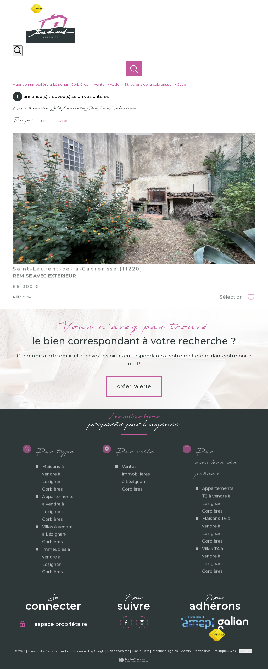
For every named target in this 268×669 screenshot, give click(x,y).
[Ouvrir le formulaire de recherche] (18, 50)
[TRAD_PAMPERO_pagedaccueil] (50, 41)
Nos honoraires (118, 651)
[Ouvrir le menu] (259, 65)
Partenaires (202, 651)
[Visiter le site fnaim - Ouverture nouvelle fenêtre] (217, 635)
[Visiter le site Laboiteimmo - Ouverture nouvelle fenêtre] (134, 661)
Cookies (246, 651)
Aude (114, 84)
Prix (44, 121)
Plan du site (140, 651)
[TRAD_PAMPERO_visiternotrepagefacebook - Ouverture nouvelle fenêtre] (126, 622)
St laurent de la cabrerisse (148, 84)
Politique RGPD (225, 651)
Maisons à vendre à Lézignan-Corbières (53, 503)
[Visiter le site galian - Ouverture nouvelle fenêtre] (233, 622)
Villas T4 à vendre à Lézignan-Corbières (212, 585)
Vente (99, 84)
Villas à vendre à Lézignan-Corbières (57, 560)
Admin (186, 651)
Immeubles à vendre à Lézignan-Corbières (56, 586)
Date (63, 121)
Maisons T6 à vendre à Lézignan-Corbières (216, 555)
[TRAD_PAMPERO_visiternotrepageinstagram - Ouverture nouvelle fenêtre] (142, 622)
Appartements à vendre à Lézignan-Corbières (58, 533)
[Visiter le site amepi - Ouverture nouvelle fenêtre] (197, 622)
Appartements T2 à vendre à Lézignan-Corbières (217, 525)
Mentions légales (165, 651)
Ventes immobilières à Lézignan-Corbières (136, 503)
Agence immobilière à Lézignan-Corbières (50, 84)
